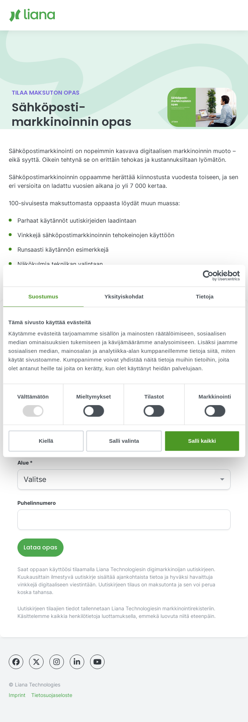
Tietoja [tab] (205, 296)
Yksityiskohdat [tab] (124, 296)
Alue (25, 462)
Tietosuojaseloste (51, 695)
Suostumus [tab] (43, 296)
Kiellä (46, 441)
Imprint (17, 695)
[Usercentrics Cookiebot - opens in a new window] (208, 275)
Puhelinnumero (36, 503)
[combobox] (124, 479)
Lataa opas (40, 547)
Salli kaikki (202, 441)
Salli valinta (124, 441)
